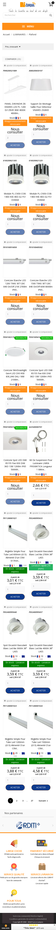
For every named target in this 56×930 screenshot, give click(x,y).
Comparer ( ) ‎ (13, 59)
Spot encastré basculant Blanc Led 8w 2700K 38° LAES (41, 554)
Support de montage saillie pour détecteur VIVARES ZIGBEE (40, 106)
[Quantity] (15, 138)
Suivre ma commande (21, 916)
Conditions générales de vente (21, 919)
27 (32, 800)
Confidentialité (40, 919)
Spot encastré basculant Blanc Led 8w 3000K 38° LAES (15, 648)
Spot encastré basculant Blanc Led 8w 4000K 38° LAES (41, 648)
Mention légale (36, 916)
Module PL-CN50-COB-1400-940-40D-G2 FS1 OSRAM (41, 196)
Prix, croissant (13, 46)
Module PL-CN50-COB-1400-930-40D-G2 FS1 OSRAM (15, 196)
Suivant (44, 800)
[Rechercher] (28, 15)
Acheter (15, 145)
